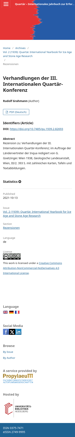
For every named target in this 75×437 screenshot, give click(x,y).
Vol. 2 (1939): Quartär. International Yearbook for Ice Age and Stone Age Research (37, 54)
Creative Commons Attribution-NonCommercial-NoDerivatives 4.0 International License (32, 268)
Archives (20, 48)
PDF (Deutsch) (17, 112)
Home (6, 48)
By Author (9, 358)
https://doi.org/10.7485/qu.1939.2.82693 (36, 129)
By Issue (8, 352)
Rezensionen (11, 228)
